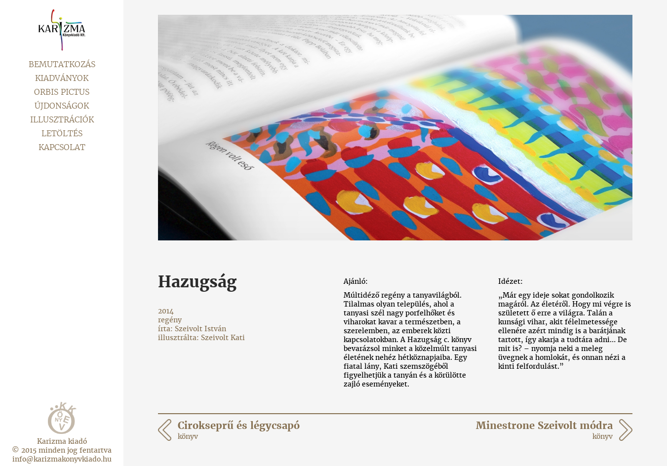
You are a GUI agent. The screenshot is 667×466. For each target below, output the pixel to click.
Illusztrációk (62, 120)
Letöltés (61, 133)
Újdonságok (62, 106)
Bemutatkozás (62, 64)
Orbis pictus (61, 92)
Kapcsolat (62, 147)
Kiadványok (61, 78)
